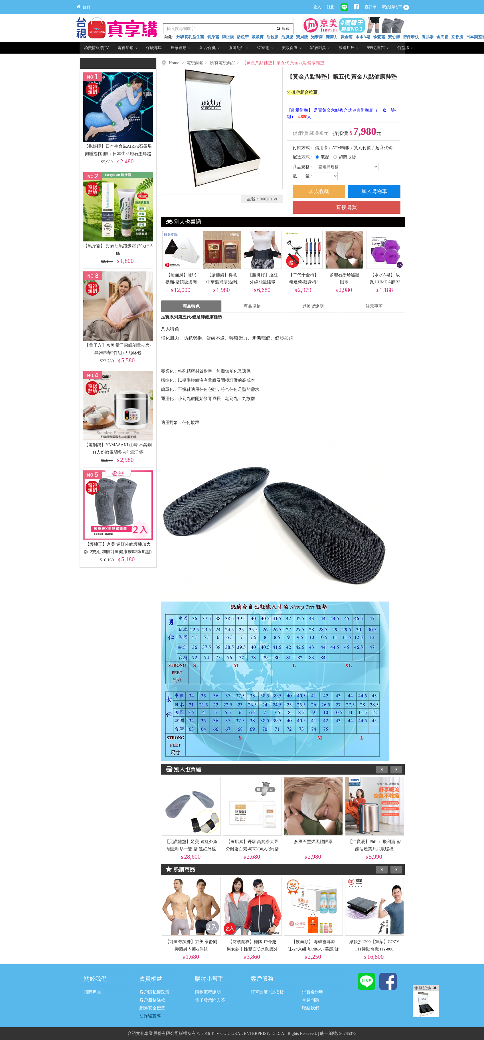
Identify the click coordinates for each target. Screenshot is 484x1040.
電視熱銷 (127, 48)
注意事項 (374, 306)
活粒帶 (243, 37)
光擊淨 (317, 37)
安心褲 (394, 37)
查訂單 (370, 7)
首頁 (83, 7)
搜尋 (283, 29)
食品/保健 (209, 48)
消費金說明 (312, 992)
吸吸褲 (258, 37)
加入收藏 (319, 191)
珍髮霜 (379, 37)
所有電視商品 (223, 62)
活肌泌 (287, 37)
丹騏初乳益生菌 (190, 37)
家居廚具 (320, 48)
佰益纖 (405, 48)
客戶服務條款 (152, 1000)
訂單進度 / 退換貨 (267, 992)
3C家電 (265, 48)
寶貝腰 (302, 37)
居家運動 (181, 48)
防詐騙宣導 (150, 1016)
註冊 (331, 7)
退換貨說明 (313, 306)
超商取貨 (347, 157)
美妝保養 (292, 48)
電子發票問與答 (210, 1000)
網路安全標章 (152, 1008)
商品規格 (252, 306)
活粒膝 (272, 37)
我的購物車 (395, 7)
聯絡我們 (310, 1008)
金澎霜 (442, 37)
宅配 (325, 157)
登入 (317, 7)
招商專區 (92, 992)
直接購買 (346, 207)
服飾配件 (238, 48)
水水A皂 (362, 37)
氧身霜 (213, 37)
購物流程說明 (208, 992)
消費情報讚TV (96, 48)
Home (174, 62)
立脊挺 (457, 37)
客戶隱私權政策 (154, 992)
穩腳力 (332, 37)
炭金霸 (347, 37)
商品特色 (191, 306)
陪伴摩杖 (411, 37)
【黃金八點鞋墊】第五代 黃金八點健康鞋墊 (283, 62)
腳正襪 (228, 37)
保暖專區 (154, 48)
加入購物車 (374, 191)
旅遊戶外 (349, 48)
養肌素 (428, 37)
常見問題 (310, 1000)
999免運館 (378, 48)
